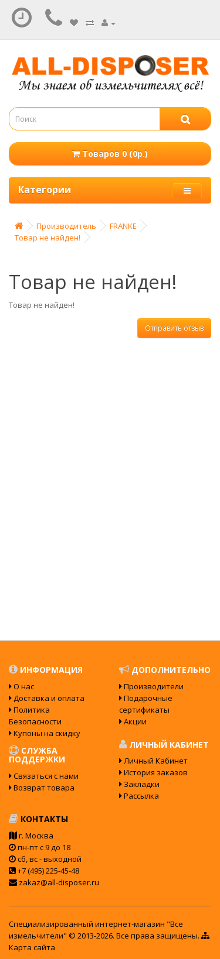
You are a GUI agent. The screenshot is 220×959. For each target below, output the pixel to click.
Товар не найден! (47, 237)
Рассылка (139, 795)
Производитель (66, 226)
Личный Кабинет (153, 760)
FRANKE (123, 226)
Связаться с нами (44, 776)
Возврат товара (42, 787)
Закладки (139, 784)
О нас (21, 686)
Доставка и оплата (46, 698)
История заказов (153, 772)
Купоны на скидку (44, 733)
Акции (133, 721)
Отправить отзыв (174, 328)
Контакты (38, 818)
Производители (151, 686)
